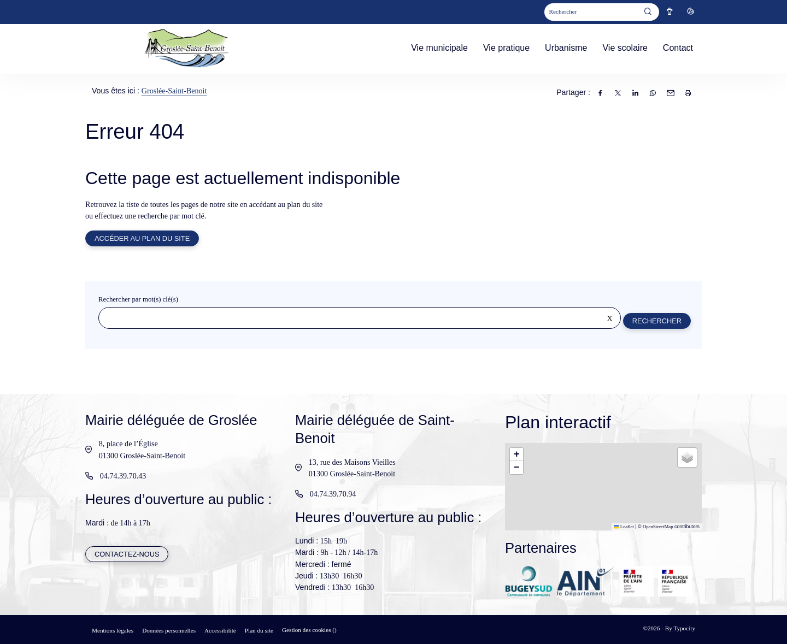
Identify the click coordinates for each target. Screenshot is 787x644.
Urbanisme (566, 47)
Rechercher (656, 321)
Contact (678, 47)
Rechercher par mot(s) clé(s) (138, 300)
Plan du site (259, 630)
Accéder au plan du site (142, 239)
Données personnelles (169, 630)
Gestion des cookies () (309, 630)
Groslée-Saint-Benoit (174, 90)
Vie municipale (439, 47)
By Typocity (680, 628)
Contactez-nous (127, 555)
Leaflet (624, 526)
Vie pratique (506, 47)
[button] (516, 454)
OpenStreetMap (658, 526)
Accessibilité (220, 630)
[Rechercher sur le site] (359, 319)
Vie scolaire (624, 47)
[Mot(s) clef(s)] (591, 12)
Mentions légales (112, 630)
